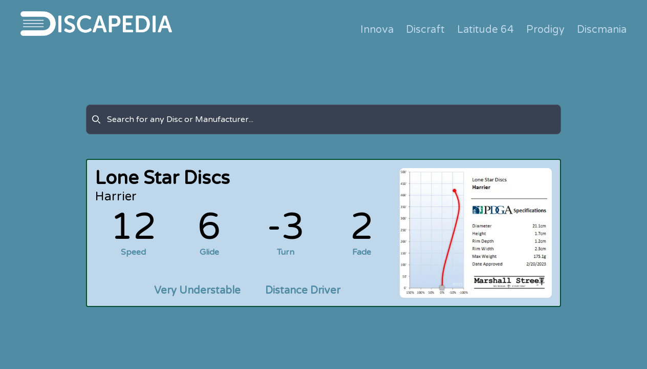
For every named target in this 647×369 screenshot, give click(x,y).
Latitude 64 (485, 30)
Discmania (602, 30)
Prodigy (545, 30)
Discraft (425, 30)
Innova (377, 30)
